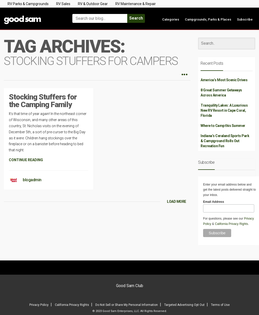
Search (136, 18)
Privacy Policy (39, 305)
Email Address (213, 202)
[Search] (226, 43)
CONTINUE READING (26, 160)
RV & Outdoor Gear (93, 4)
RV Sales (63, 4)
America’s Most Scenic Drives (224, 80)
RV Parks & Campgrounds (28, 4)
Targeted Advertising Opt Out (184, 305)
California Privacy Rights (231, 224)
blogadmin (32, 179)
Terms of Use (220, 305)
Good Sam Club (129, 285)
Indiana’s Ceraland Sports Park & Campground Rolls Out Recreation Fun (225, 141)
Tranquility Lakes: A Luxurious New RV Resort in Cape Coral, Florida (224, 110)
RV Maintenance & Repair (135, 4)
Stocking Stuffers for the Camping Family (43, 100)
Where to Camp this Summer (223, 126)
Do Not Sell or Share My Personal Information (126, 305)
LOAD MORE (176, 202)
